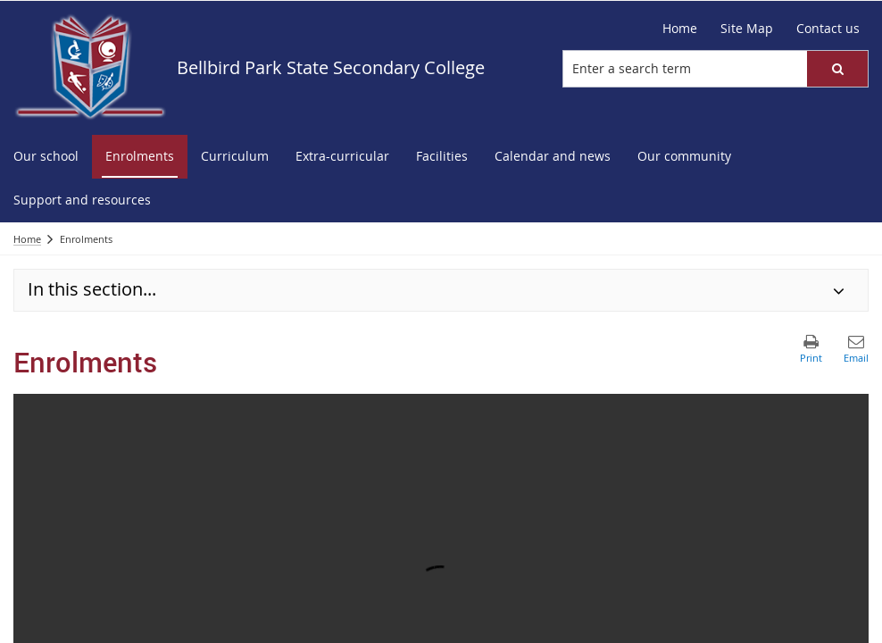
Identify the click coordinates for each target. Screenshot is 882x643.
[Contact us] (828, 28)
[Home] (679, 28)
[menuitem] (46, 157)
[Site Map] (746, 28)
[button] (837, 69)
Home (27, 239)
